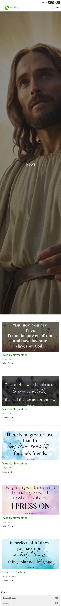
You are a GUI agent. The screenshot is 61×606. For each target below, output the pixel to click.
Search (44, 2)
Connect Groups (30, 598)
